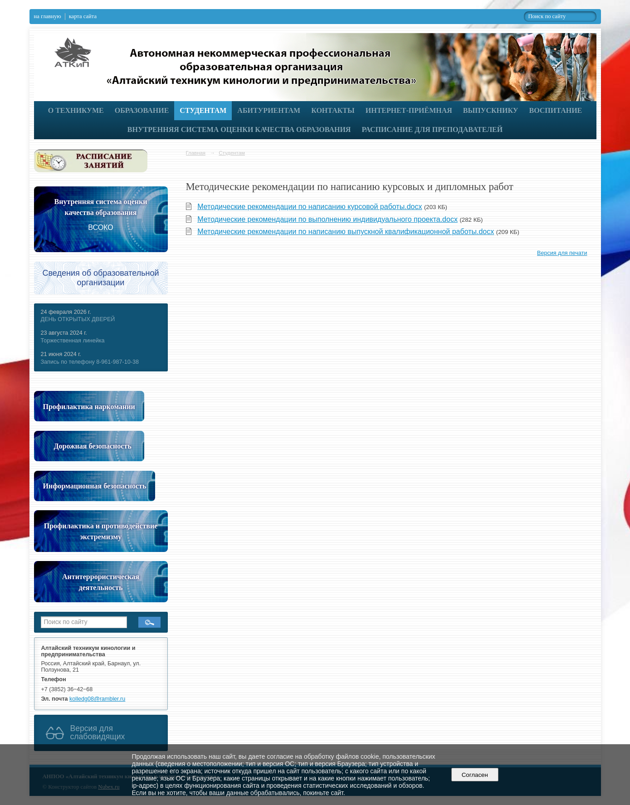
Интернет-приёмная (409, 110)
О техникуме (76, 110)
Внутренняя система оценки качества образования (239, 129)
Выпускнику (490, 110)
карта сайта (83, 16)
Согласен (474, 774)
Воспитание (555, 110)
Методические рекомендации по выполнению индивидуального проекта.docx (327, 219)
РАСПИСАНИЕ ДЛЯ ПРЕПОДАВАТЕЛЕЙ (432, 129)
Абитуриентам (268, 110)
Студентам (203, 110)
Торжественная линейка (73, 340)
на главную (47, 16)
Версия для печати (562, 253)
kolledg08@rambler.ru (97, 699)
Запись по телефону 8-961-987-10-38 (90, 362)
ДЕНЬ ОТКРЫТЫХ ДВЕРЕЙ (78, 319)
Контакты (333, 110)
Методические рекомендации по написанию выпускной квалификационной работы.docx (345, 231)
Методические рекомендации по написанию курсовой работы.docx (309, 206)
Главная (196, 153)
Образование (142, 110)
